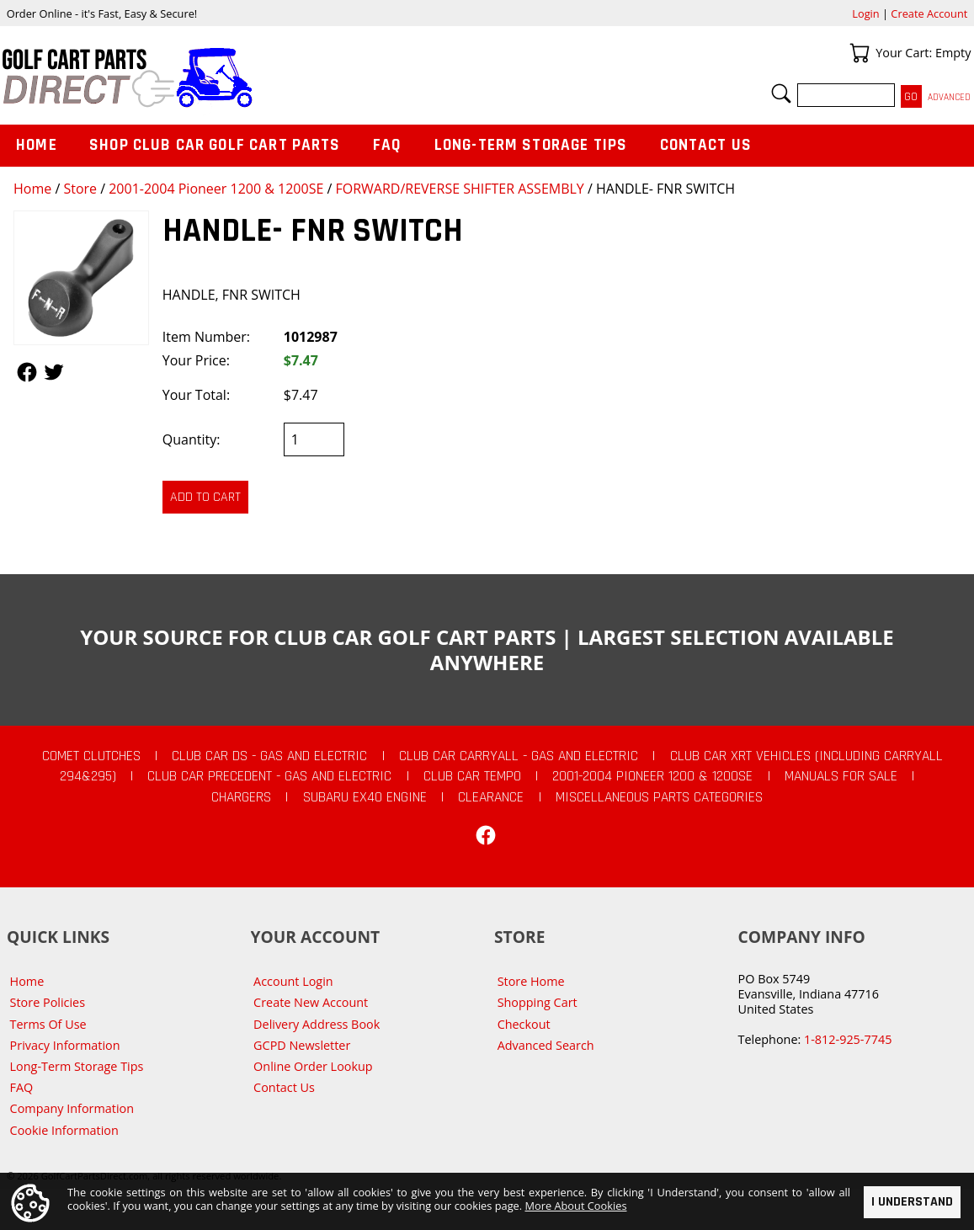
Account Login (293, 981)
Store (80, 188)
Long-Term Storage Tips (530, 145)
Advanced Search (546, 1045)
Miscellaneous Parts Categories (659, 797)
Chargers (241, 797)
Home (32, 188)
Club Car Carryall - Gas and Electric (518, 756)
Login (865, 13)
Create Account (929, 13)
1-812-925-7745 (848, 1039)
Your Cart (859, 53)
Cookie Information (64, 1130)
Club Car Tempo (472, 776)
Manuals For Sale (841, 776)
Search (781, 93)
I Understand (912, 1202)
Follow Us (26, 372)
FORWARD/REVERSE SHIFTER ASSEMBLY (459, 188)
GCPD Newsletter (301, 1045)
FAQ (387, 145)
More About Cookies (576, 1205)
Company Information (72, 1108)
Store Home (531, 981)
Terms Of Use (48, 1024)
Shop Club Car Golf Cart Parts (214, 145)
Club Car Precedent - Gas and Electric (269, 776)
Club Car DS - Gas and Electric (269, 756)
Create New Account (310, 1002)
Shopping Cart (537, 1002)
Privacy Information (65, 1045)
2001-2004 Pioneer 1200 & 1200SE (216, 188)
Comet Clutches (91, 756)
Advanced (949, 97)
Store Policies (47, 1002)
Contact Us (706, 145)
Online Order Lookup (313, 1066)
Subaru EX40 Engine (365, 797)
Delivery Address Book (316, 1024)
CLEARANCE (491, 797)
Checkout (524, 1024)
